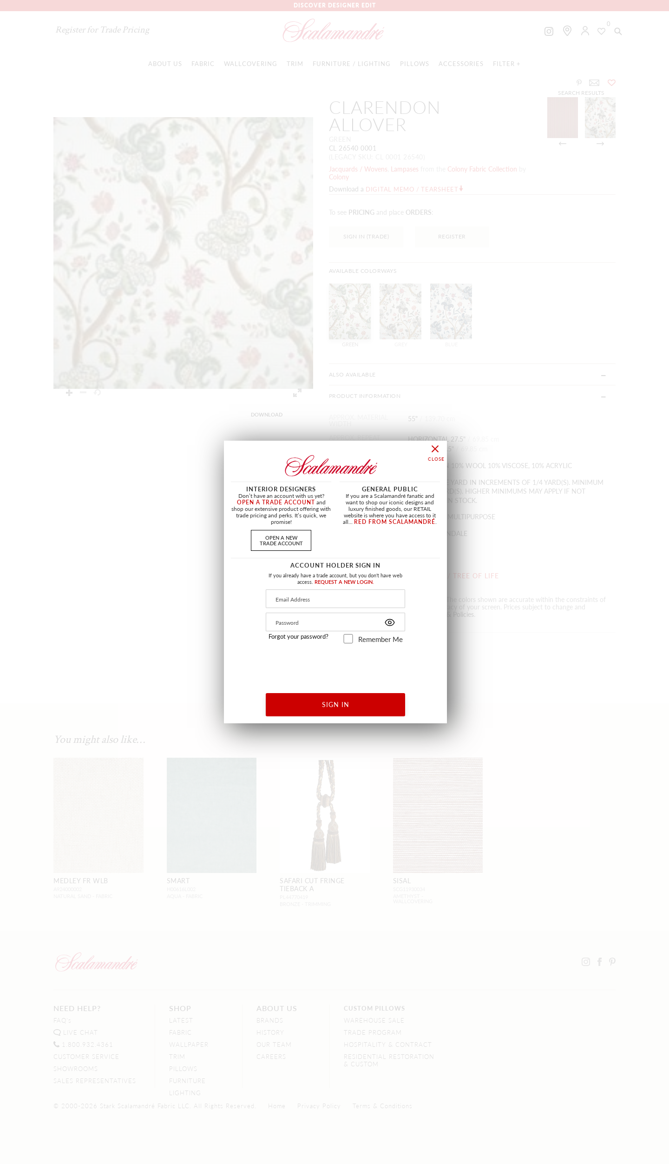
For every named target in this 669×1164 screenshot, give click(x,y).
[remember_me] (348, 638)
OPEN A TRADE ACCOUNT (276, 502)
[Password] (335, 622)
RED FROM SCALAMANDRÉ (394, 522)
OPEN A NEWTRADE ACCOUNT (281, 540)
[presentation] (336, 665)
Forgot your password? (298, 636)
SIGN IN (335, 704)
